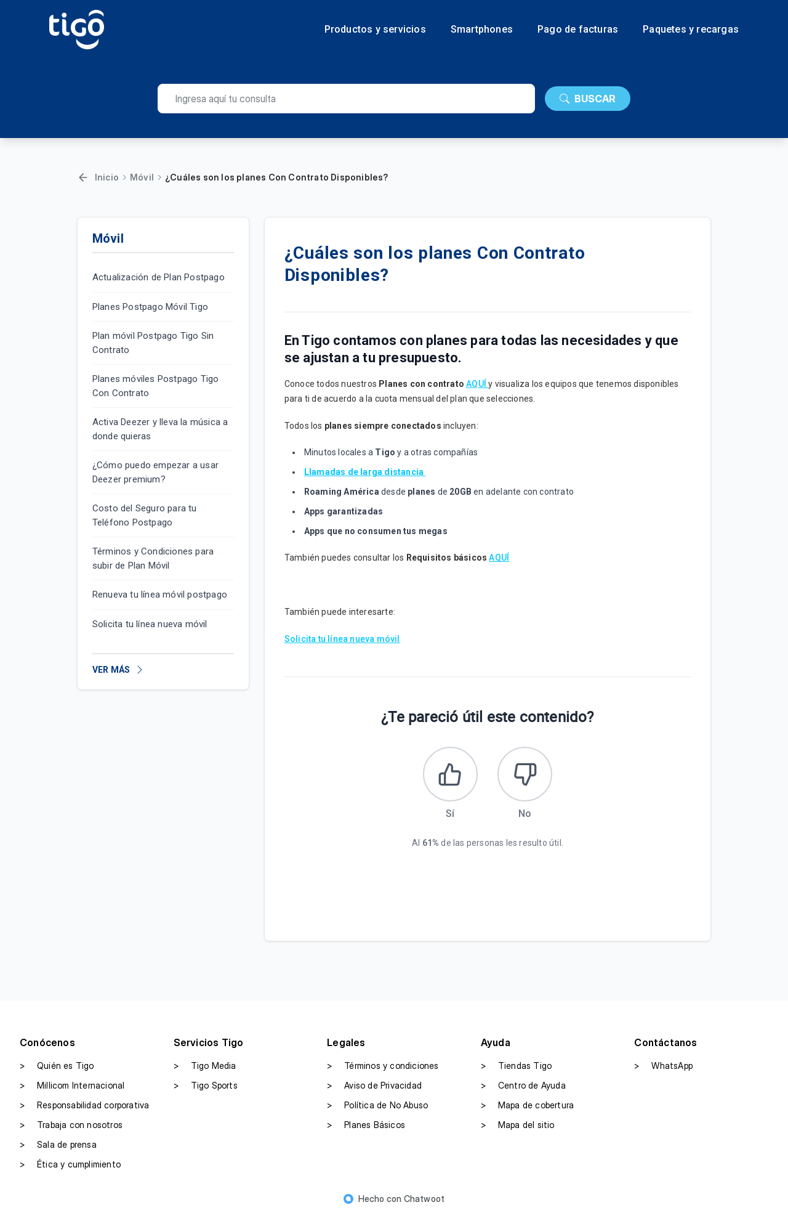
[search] (346, 98)
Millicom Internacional (72, 1086)
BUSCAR (588, 98)
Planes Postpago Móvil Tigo (150, 306)
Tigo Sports (206, 1086)
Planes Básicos (366, 1125)
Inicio (107, 177)
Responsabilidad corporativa (84, 1106)
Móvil (142, 177)
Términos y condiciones (382, 1066)
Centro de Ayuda (523, 1086)
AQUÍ (477, 384)
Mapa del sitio (518, 1125)
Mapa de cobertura (527, 1106)
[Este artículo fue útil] (450, 774)
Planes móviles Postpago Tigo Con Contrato (155, 386)
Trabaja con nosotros (71, 1125)
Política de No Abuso (377, 1106)
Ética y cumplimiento (70, 1165)
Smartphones (482, 30)
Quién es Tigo (57, 1066)
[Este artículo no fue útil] (525, 774)
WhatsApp (663, 1066)
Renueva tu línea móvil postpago (159, 594)
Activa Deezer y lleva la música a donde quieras (160, 429)
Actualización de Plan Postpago (158, 277)
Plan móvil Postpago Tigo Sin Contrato (153, 342)
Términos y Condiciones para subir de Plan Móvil (153, 558)
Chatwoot (424, 1199)
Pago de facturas (577, 30)
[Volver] (83, 177)
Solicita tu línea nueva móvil (149, 624)
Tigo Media (205, 1066)
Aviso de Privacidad (374, 1086)
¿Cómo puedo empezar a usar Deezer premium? (155, 472)
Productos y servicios (375, 30)
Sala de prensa (58, 1145)
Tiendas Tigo (516, 1066)
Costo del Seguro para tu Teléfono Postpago (144, 515)
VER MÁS (118, 670)
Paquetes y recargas (691, 30)
